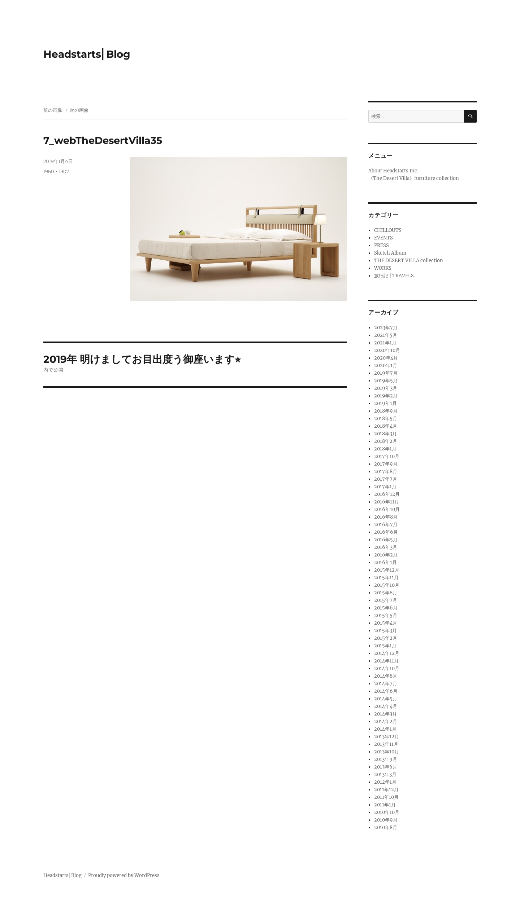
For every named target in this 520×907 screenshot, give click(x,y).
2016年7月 (386, 524)
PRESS (381, 245)
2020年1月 (385, 365)
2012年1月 (385, 782)
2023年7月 (386, 328)
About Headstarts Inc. (393, 171)
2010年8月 (385, 827)
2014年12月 (386, 653)
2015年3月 (385, 631)
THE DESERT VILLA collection (408, 260)
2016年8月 (386, 517)
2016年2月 (386, 555)
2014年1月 (385, 729)
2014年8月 (385, 676)
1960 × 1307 (56, 171)
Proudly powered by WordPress (124, 875)
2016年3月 (385, 547)
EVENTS (383, 238)
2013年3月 (385, 774)
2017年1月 (385, 487)
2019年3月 (385, 388)
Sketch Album (390, 253)
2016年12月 (387, 494)
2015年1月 (385, 646)
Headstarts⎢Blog (86, 54)
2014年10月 (386, 668)
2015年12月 (386, 570)
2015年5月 (385, 615)
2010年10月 (386, 812)
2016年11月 (386, 502)
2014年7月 (385, 684)
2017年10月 (386, 456)
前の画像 (52, 110)
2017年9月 (386, 464)
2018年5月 (385, 418)
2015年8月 (385, 593)
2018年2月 (385, 441)
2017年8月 (385, 471)
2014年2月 (385, 721)
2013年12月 (386, 737)
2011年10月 (386, 797)
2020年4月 (386, 358)
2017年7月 (385, 479)
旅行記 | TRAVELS (394, 276)
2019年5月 (386, 381)
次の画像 (79, 110)
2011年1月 (385, 805)
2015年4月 (385, 623)
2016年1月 (385, 562)
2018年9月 (386, 411)
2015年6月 (386, 608)
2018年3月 (385, 434)
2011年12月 (386, 790)
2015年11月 (386, 577)
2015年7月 (385, 600)
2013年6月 (385, 767)
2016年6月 (386, 532)
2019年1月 (385, 403)
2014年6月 (386, 691)
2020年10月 (387, 350)
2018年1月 (385, 449)
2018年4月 (385, 426)
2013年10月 (386, 752)
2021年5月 (385, 335)
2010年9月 (386, 820)
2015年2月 (385, 638)
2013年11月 (386, 744)
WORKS (382, 268)
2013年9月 (385, 759)
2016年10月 (387, 509)
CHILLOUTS (388, 230)
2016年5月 (386, 540)
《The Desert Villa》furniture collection (413, 178)
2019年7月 (386, 373)
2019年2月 (386, 396)
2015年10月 (386, 585)
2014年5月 (385, 699)
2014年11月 (386, 661)
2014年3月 (385, 714)
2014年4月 (385, 706)
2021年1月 (385, 343)
